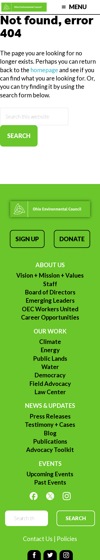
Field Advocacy (50, 383)
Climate (50, 341)
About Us (50, 265)
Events (50, 463)
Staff (50, 283)
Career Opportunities (50, 317)
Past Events (50, 482)
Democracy (50, 375)
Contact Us (38, 538)
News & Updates (50, 405)
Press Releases (50, 416)
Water (50, 366)
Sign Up (27, 239)
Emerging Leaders (50, 300)
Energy (50, 350)
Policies (67, 538)
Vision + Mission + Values (50, 275)
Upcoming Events (50, 474)
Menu (78, 6)
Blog (50, 433)
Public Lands (50, 358)
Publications (50, 441)
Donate (72, 239)
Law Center (50, 392)
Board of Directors (50, 292)
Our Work (50, 331)
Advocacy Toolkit (50, 449)
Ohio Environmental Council (24, 7)
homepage (44, 70)
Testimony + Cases (50, 424)
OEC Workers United (50, 309)
